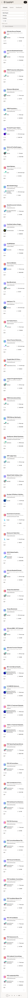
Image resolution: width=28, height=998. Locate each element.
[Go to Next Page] (21, 995)
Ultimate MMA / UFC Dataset (15, 628)
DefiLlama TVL (11, 301)
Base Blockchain (11, 282)
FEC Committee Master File (14, 840)
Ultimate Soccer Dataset (14, 31)
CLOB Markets (11, 243)
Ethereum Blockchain (13, 89)
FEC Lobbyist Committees (14, 956)
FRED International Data (14, 398)
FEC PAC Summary (12, 821)
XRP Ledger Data (11, 456)
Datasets (5, 7)
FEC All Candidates (12, 917)
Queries (12, 7)
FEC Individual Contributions (15, 802)
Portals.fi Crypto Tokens (13, 128)
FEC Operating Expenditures (15, 744)
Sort (4, 21)
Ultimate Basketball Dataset (15, 50)
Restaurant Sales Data (13, 533)
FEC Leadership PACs (13, 975)
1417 (19, 995)
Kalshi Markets (11, 166)
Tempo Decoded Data (13, 589)
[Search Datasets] (14, 26)
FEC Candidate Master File (14, 898)
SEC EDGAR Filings (12, 185)
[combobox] (14, 16)
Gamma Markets (11, 263)
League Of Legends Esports (14, 378)
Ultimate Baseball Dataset (14, 570)
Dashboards (19, 7)
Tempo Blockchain (12, 609)
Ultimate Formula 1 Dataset (14, 647)
